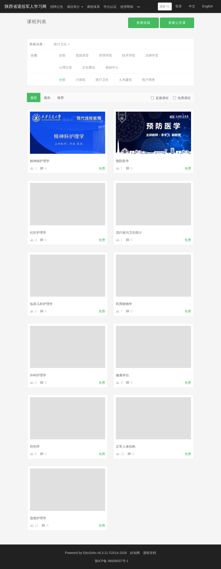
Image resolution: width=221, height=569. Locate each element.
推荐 (60, 98)
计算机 (80, 80)
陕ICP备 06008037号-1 (111, 561)
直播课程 (160, 98)
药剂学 (35, 446)
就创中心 (111, 67)
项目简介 (75, 7)
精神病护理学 (39, 161)
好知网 (135, 553)
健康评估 (122, 375)
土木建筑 (125, 80)
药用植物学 (124, 304)
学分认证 (110, 7)
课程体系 (93, 7)
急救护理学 (38, 518)
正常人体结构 (125, 446)
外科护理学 (38, 375)
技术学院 (128, 55)
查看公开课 (177, 23)
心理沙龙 (65, 67)
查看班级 (143, 23)
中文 (192, 6)
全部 (62, 55)
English (207, 6)
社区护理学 (38, 232)
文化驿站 (88, 67)
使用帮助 (126, 7)
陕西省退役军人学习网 (25, 6)
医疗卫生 (62, 44)
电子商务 (148, 80)
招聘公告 (56, 7)
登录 (178, 6)
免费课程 (182, 98)
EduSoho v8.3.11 (95, 553)
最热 (47, 98)
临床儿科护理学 (41, 304)
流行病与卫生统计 (129, 232)
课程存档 (149, 553)
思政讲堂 (82, 55)
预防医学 (122, 161)
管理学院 (105, 55)
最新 (33, 98)
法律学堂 (151, 55)
